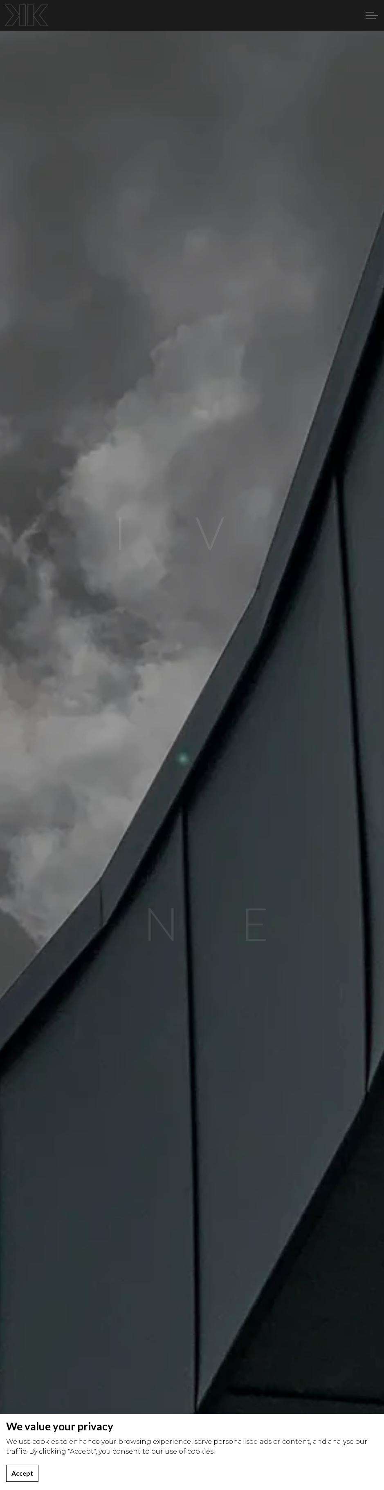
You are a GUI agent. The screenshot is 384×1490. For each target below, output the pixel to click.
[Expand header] (371, 15)
